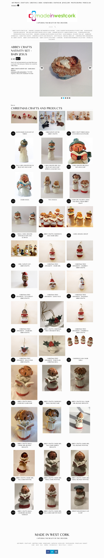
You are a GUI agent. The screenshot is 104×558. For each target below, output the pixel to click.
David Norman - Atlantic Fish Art (73, 34)
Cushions (59, 37)
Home (33, 545)
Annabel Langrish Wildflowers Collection (48, 34)
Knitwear (57, 3)
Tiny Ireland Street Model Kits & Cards (38, 32)
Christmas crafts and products (42, 36)
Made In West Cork (52, 535)
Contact (70, 545)
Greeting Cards (36, 3)
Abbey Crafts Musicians (30, 37)
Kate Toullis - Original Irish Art (64, 36)
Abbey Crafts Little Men (47, 37)
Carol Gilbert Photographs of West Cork (69, 30)
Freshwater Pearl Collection (23, 34)
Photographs (76, 3)
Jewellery (66, 3)
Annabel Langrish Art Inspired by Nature (42, 30)
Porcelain (87, 3)
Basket (14, 6)
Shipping (46, 545)
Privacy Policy (62, 545)
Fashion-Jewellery (84, 32)
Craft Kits (25, 3)
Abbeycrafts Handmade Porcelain (24, 73)
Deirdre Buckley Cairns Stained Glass (64, 32)
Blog (41, 545)
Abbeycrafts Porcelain (19, 30)
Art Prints (15, 3)
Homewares (48, 3)
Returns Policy (53, 545)
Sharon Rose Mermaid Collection (74, 37)
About (37, 545)
